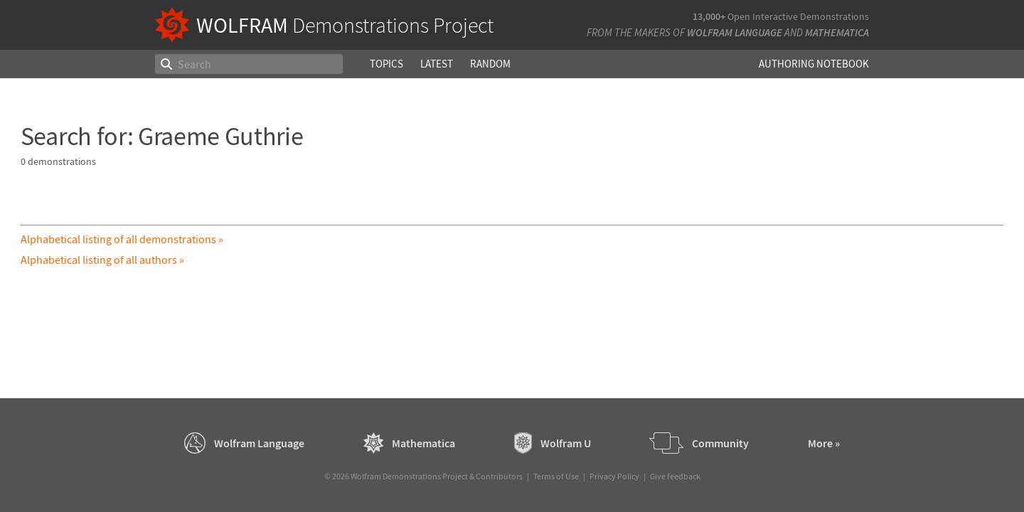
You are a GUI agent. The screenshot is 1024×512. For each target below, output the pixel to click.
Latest (436, 63)
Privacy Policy (614, 476)
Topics (386, 63)
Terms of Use (556, 476)
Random (490, 63)
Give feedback (675, 476)
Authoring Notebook (814, 63)
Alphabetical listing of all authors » (102, 259)
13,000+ (709, 16)
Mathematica (837, 32)
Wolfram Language (734, 32)
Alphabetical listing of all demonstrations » (122, 239)
